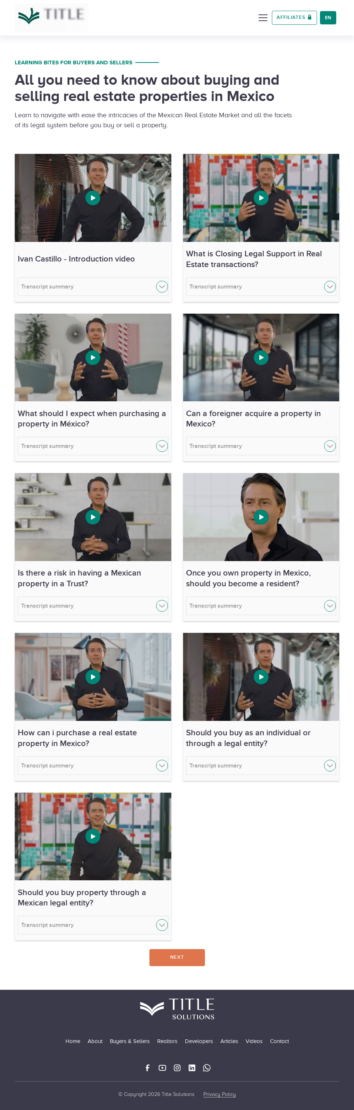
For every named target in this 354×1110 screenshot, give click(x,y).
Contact (279, 1041)
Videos (254, 1041)
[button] (261, 18)
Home (72, 1041)
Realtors (167, 1041)
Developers (199, 1041)
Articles (229, 1041)
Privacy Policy (219, 1094)
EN (328, 17)
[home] (52, 18)
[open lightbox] (93, 198)
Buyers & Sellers (130, 1041)
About (95, 1041)
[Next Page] (177, 957)
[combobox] (328, 17)
